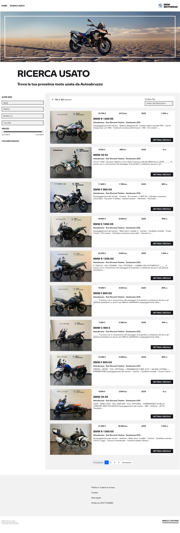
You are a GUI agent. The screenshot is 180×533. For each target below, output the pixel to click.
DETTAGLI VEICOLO (162, 140)
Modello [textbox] (7, 119)
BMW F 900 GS (102, 189)
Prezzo (5, 132)
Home (4, 5)
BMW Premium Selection (17, 175)
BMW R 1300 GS (103, 258)
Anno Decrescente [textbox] (156, 103)
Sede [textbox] (5, 103)
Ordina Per (150, 99)
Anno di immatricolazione (15, 157)
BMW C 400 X (101, 327)
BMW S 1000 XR (103, 224)
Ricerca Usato (17, 5)
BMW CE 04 (100, 396)
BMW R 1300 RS (103, 118)
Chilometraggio (10, 144)
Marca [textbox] (6, 112)
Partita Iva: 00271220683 (102, 503)
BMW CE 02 (100, 154)
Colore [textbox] (7, 126)
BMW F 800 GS (102, 293)
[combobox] (23, 103)
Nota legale (96, 497)
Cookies (94, 492)
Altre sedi (7, 97)
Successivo (126, 462)
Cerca (23, 187)
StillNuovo (10, 179)
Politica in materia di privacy (103, 487)
